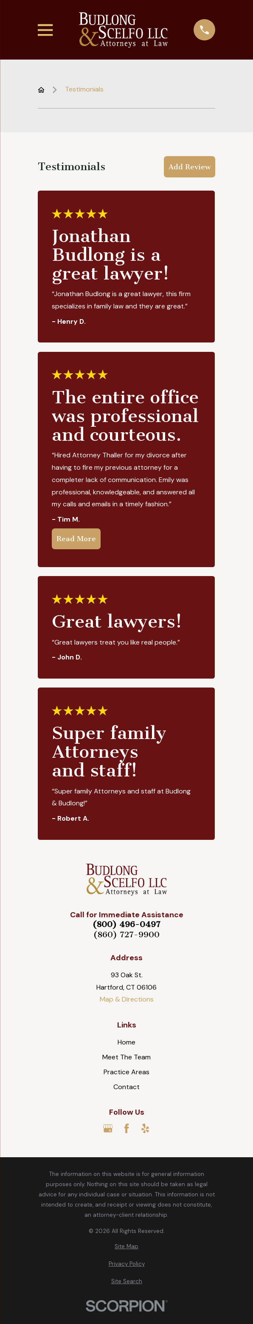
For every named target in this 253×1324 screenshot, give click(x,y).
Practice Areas (126, 1071)
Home (126, 1042)
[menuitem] (126, 1246)
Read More (76, 539)
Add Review (190, 167)
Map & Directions (127, 999)
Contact (126, 1086)
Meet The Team (126, 1057)
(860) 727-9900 (126, 935)
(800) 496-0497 (126, 924)
